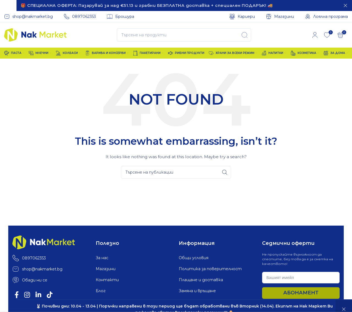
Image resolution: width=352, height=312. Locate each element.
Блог (101, 289)
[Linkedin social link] (38, 294)
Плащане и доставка (201, 278)
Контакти (107, 278)
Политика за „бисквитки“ (206, 300)
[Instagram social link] (27, 294)
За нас (102, 256)
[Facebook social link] (16, 294)
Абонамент (300, 292)
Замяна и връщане (197, 289)
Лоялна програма (113, 300)
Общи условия (193, 256)
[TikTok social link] (49, 294)
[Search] (184, 33)
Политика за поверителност (210, 267)
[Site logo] (35, 33)
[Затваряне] (345, 5)
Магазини (106, 267)
